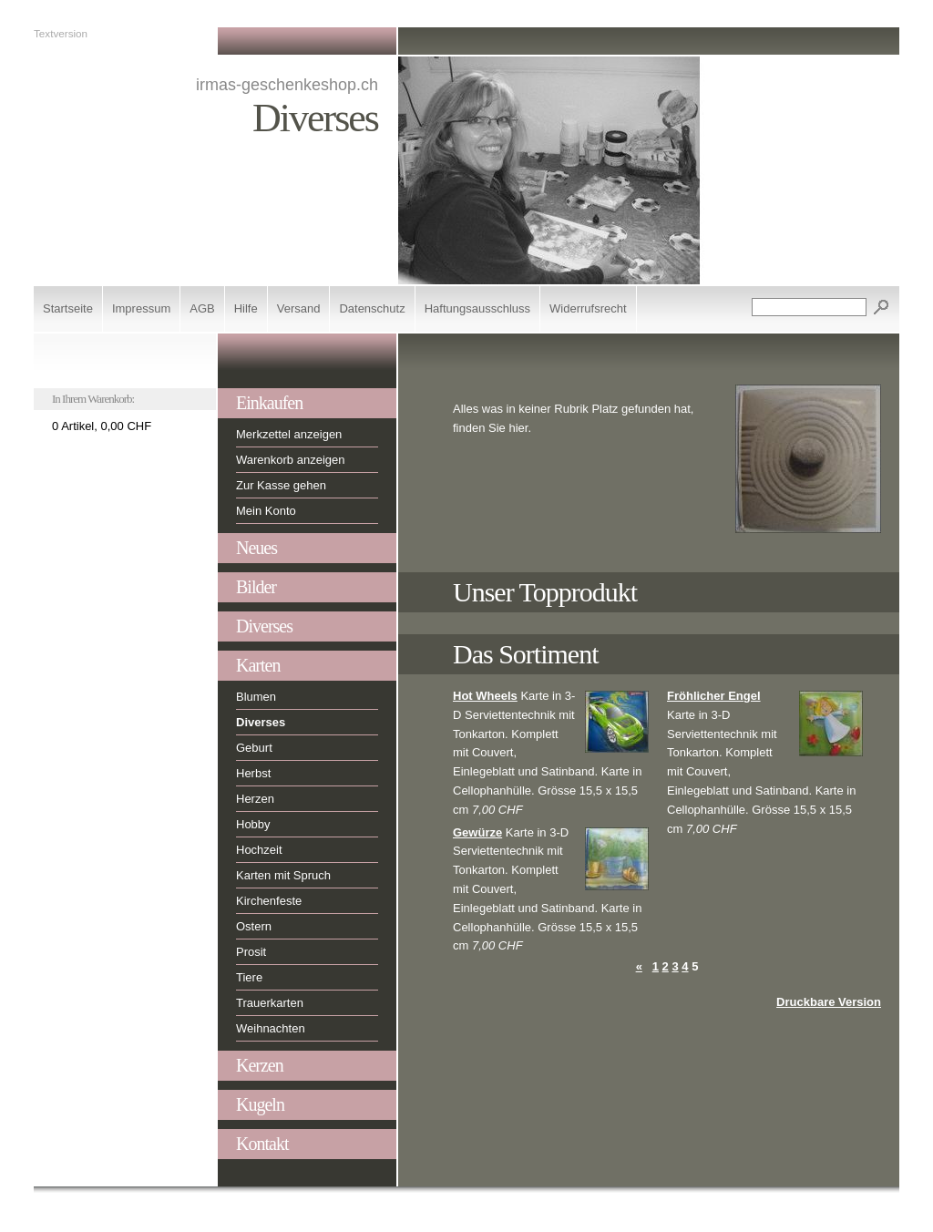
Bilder (256, 587)
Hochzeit (259, 850)
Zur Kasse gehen (281, 485)
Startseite (68, 308)
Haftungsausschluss (477, 308)
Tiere (249, 977)
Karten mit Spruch (283, 875)
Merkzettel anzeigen (289, 434)
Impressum (141, 308)
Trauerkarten (269, 1003)
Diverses (264, 626)
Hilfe (246, 308)
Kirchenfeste (269, 901)
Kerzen (259, 1065)
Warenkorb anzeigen (290, 460)
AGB (202, 308)
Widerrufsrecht (588, 308)
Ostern (254, 926)
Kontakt (262, 1144)
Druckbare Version (828, 1002)
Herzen (255, 799)
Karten (258, 665)
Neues (256, 548)
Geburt (254, 748)
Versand (299, 308)
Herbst (253, 773)
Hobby (253, 824)
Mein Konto (266, 511)
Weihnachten (270, 1028)
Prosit (251, 952)
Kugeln (260, 1104)
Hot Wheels (485, 696)
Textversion (60, 33)
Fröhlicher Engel (714, 696)
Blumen (256, 696)
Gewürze (477, 832)
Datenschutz (372, 308)
